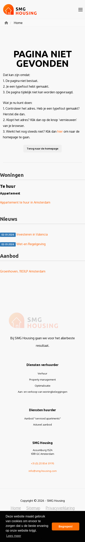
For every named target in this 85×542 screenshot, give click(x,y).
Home (16, 507)
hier (60, 131)
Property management (42, 379)
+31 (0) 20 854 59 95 (42, 463)
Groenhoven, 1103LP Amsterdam (22, 271)
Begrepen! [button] (66, 526)
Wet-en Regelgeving (23, 244)
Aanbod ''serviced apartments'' (42, 418)
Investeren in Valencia (24, 234)
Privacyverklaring (60, 507)
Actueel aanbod (42, 424)
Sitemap (33, 507)
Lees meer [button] (13, 535)
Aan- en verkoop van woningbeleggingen (42, 391)
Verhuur (42, 373)
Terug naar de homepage (42, 148)
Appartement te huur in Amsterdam (25, 202)
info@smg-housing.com (43, 470)
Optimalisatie (42, 385)
